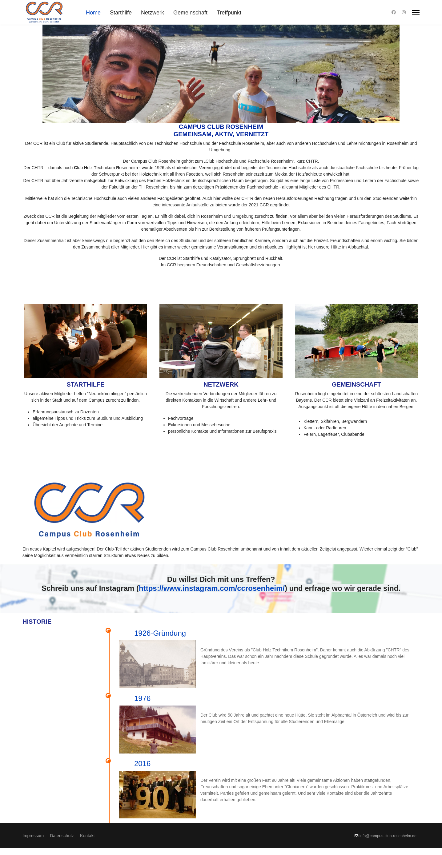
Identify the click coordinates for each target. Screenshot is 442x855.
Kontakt (87, 842)
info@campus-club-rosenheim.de (388, 843)
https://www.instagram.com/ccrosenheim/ (212, 588)
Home (93, 13)
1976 (208, 685)
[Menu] (416, 12)
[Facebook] (394, 12)
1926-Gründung (160, 633)
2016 (290, 738)
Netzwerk (152, 13)
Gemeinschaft (190, 13)
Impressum (33, 842)
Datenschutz (62, 842)
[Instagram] (404, 12)
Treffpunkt (229, 13)
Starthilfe (121, 13)
